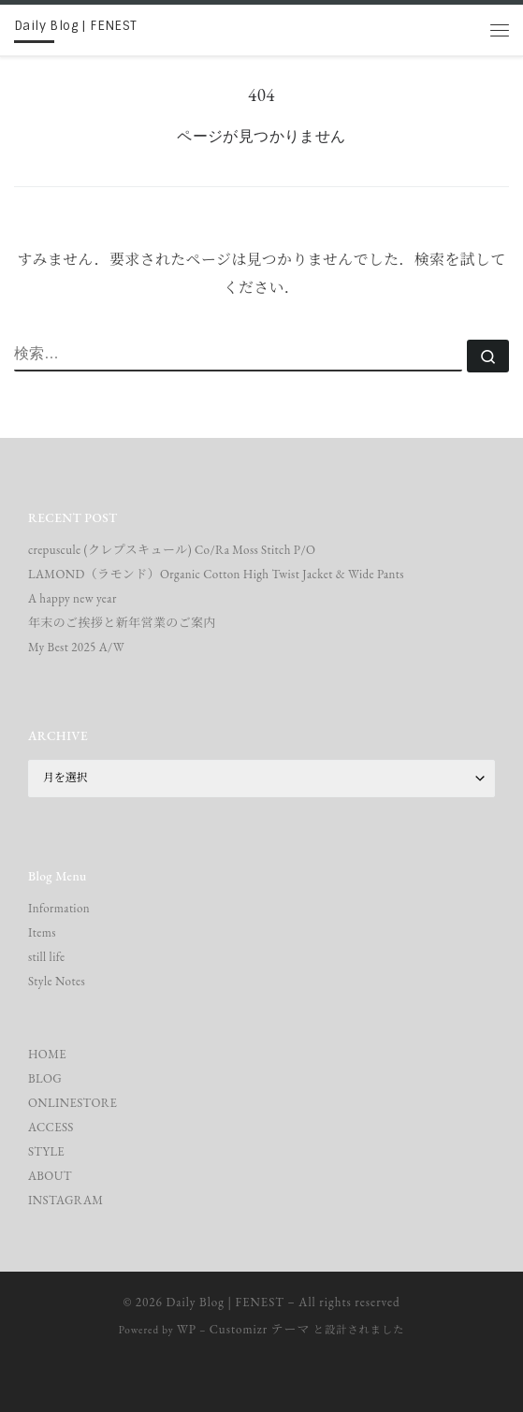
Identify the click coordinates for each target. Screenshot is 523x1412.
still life (46, 957)
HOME (47, 1054)
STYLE (46, 1151)
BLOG (45, 1078)
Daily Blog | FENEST (225, 1302)
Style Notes (56, 981)
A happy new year (72, 598)
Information (59, 908)
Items (42, 932)
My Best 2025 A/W (76, 647)
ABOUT (50, 1176)
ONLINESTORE (72, 1103)
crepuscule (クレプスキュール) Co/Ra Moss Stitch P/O (171, 550)
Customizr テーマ (260, 1329)
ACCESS (51, 1127)
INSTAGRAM (66, 1200)
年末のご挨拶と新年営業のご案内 (122, 623)
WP (186, 1329)
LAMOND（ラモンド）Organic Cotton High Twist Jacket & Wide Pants (216, 574)
